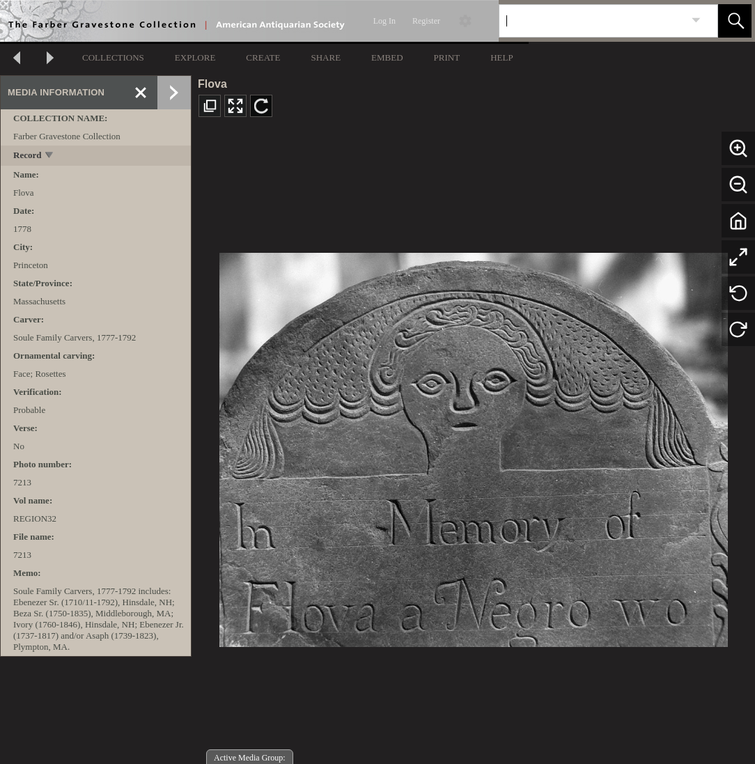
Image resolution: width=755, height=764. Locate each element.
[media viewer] (473, 446)
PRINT (447, 57)
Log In (384, 21)
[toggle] (50, 156)
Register (426, 21)
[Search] (592, 21)
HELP (501, 57)
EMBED (387, 57)
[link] (696, 20)
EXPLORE (195, 57)
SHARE (326, 57)
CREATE (263, 57)
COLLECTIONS (113, 57)
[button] (735, 21)
